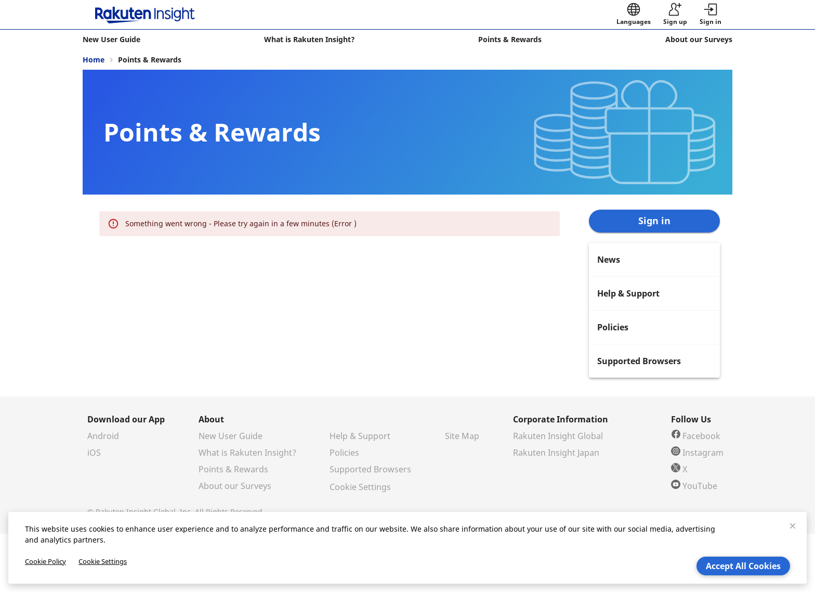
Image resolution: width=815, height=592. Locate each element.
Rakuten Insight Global (558, 436)
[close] (792, 526)
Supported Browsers (370, 469)
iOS (94, 452)
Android (103, 436)
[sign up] (675, 14)
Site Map (462, 436)
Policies (344, 452)
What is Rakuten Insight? (247, 452)
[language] (633, 14)
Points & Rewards (233, 469)
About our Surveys (235, 486)
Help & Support (360, 436)
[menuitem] (654, 259)
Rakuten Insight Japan (556, 452)
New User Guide (230, 436)
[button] (710, 14)
